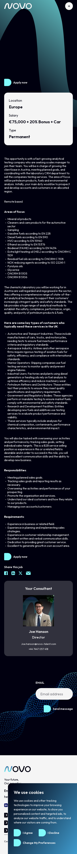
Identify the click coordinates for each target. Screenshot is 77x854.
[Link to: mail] (28, 573)
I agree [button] (28, 833)
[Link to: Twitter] (20, 573)
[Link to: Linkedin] (6, 805)
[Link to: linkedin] (13, 573)
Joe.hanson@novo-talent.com (38, 644)
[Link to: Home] (18, 6)
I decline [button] (53, 833)
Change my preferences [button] (39, 843)
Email (40, 682)
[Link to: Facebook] (6, 573)
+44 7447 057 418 (38, 649)
